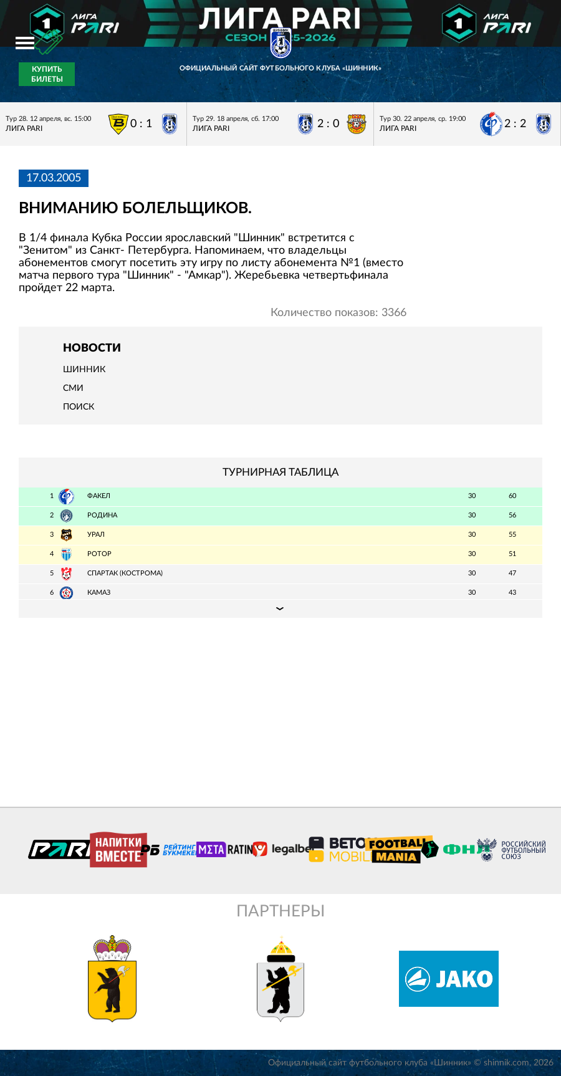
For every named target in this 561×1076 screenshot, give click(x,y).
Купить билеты (47, 74)
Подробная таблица (280, 608)
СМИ (73, 388)
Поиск (78, 407)
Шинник (84, 369)
